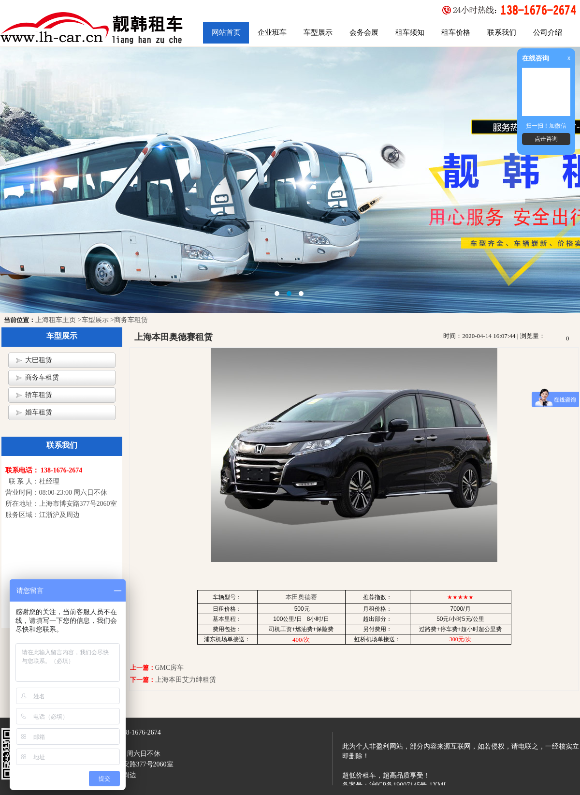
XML (440, 785)
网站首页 (226, 32)
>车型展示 (93, 320)
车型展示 (318, 32)
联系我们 (501, 32)
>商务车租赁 (129, 320)
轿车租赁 (38, 394)
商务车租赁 (42, 377)
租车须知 (409, 32)
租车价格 (455, 32)
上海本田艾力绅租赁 (185, 679)
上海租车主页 (55, 320)
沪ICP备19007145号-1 (401, 785)
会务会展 (363, 32)
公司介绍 (547, 32)
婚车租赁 (38, 412)
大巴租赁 (38, 360)
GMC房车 (169, 667)
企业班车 (272, 32)
